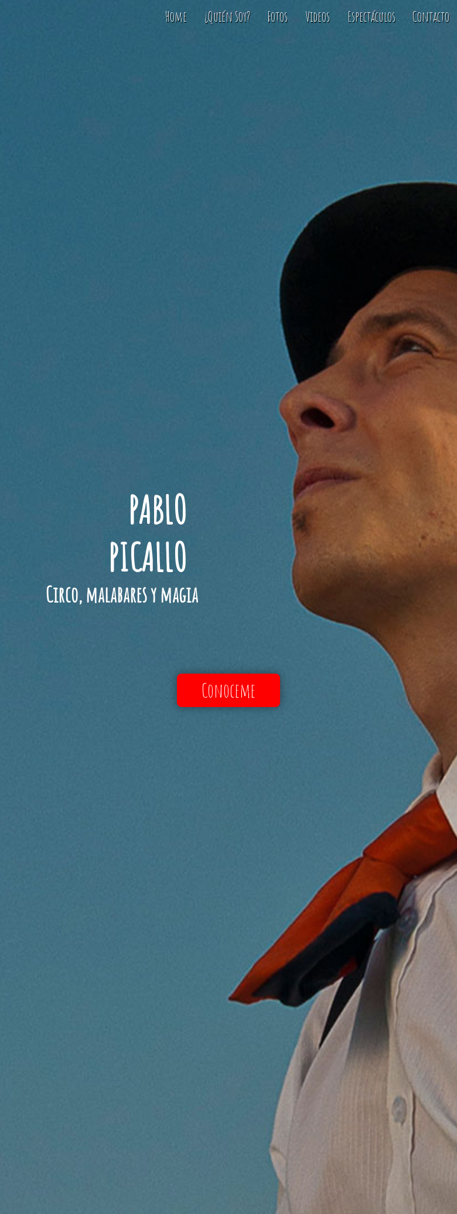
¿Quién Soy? (227, 16)
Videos (317, 16)
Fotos (277, 16)
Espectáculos (371, 16)
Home (176, 16)
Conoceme (228, 690)
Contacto (430, 16)
